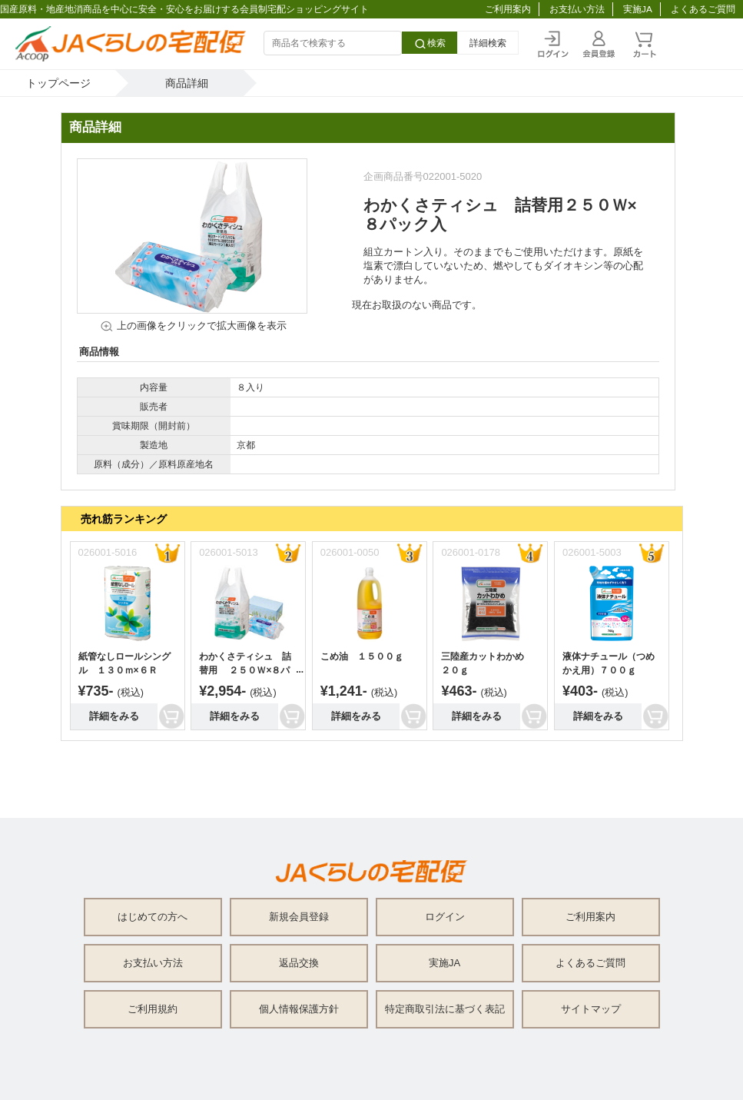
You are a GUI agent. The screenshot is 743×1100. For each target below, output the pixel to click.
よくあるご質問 (703, 9)
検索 (429, 44)
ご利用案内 (508, 9)
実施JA (637, 9)
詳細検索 (487, 43)
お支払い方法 (577, 9)
